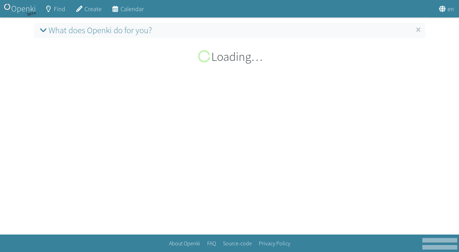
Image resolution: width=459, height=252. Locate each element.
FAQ (211, 243)
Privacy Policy (274, 243)
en (446, 9)
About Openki (184, 243)
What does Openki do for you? (95, 30)
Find (55, 11)
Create (88, 11)
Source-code (237, 243)
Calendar (128, 11)
